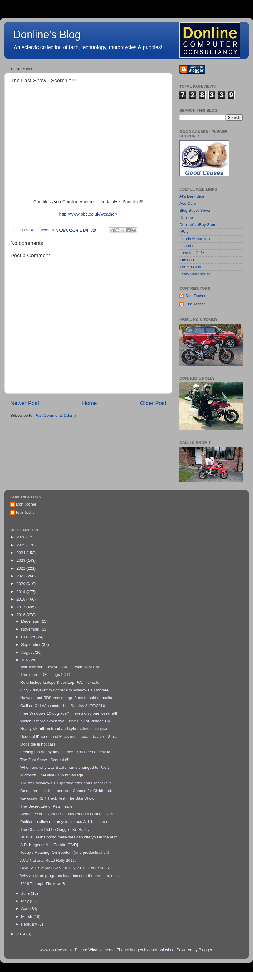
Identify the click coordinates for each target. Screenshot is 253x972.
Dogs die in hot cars (37, 744)
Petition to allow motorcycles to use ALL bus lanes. (64, 821)
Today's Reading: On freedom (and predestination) (64, 852)
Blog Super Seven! (196, 210)
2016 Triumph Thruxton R (42, 883)
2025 (21, 545)
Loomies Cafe (191, 253)
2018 (21, 599)
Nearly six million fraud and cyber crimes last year (64, 728)
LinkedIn (186, 246)
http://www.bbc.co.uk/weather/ (88, 214)
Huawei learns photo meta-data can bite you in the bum (69, 837)
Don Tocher (195, 296)
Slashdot (187, 260)
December (31, 621)
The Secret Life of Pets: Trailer (47, 806)
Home (89, 403)
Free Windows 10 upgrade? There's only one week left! (68, 713)
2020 (21, 583)
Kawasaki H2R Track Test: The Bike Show (57, 798)
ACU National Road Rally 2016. (48, 860)
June (26, 893)
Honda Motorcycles (196, 238)
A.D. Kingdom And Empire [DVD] (49, 845)
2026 (21, 537)
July (25, 660)
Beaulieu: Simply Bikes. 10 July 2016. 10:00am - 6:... (66, 868)
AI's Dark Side (191, 196)
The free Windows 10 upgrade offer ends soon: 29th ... (68, 783)
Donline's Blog (47, 35)
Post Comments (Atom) (55, 415)
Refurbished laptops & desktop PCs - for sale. (60, 682)
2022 (21, 568)
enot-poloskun (161, 950)
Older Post (153, 403)
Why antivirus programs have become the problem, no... (69, 875)
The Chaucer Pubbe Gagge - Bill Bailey (55, 829)
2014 (21, 934)
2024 (21, 553)
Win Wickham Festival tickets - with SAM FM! (60, 667)
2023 (21, 560)
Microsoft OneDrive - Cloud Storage (51, 775)
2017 (21, 607)
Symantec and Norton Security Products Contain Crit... (68, 814)
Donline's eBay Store (198, 224)
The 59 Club (190, 267)
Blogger (205, 950)
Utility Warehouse (194, 274)
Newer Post (24, 403)
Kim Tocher (195, 304)
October (28, 637)
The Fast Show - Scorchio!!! (44, 760)
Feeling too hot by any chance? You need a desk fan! (67, 752)
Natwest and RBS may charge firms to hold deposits (66, 698)
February (29, 924)
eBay (184, 231)
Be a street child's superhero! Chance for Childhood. (66, 790)
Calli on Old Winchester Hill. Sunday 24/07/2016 (62, 705)
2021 (21, 576)
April (25, 908)
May (25, 901)
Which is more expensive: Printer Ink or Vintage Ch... (66, 721)
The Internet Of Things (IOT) (45, 674)
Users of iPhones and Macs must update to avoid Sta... (68, 736)
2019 (21, 591)
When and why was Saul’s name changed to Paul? (65, 767)
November (31, 629)
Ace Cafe (187, 203)
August (28, 652)
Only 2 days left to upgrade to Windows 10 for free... (66, 690)
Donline (186, 217)
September (31, 644)
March (27, 916)
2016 (21, 615)
